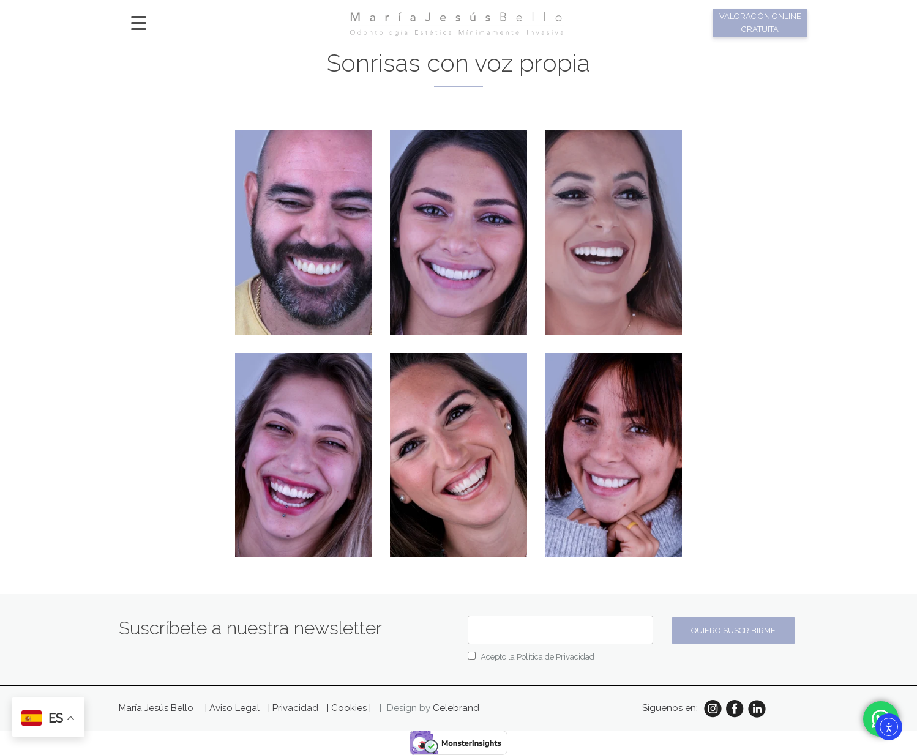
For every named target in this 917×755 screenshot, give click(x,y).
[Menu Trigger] (138, 22)
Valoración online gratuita (760, 23)
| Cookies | (349, 707)
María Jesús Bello (156, 707)
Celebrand (456, 707)
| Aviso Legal (233, 707)
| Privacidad (294, 707)
